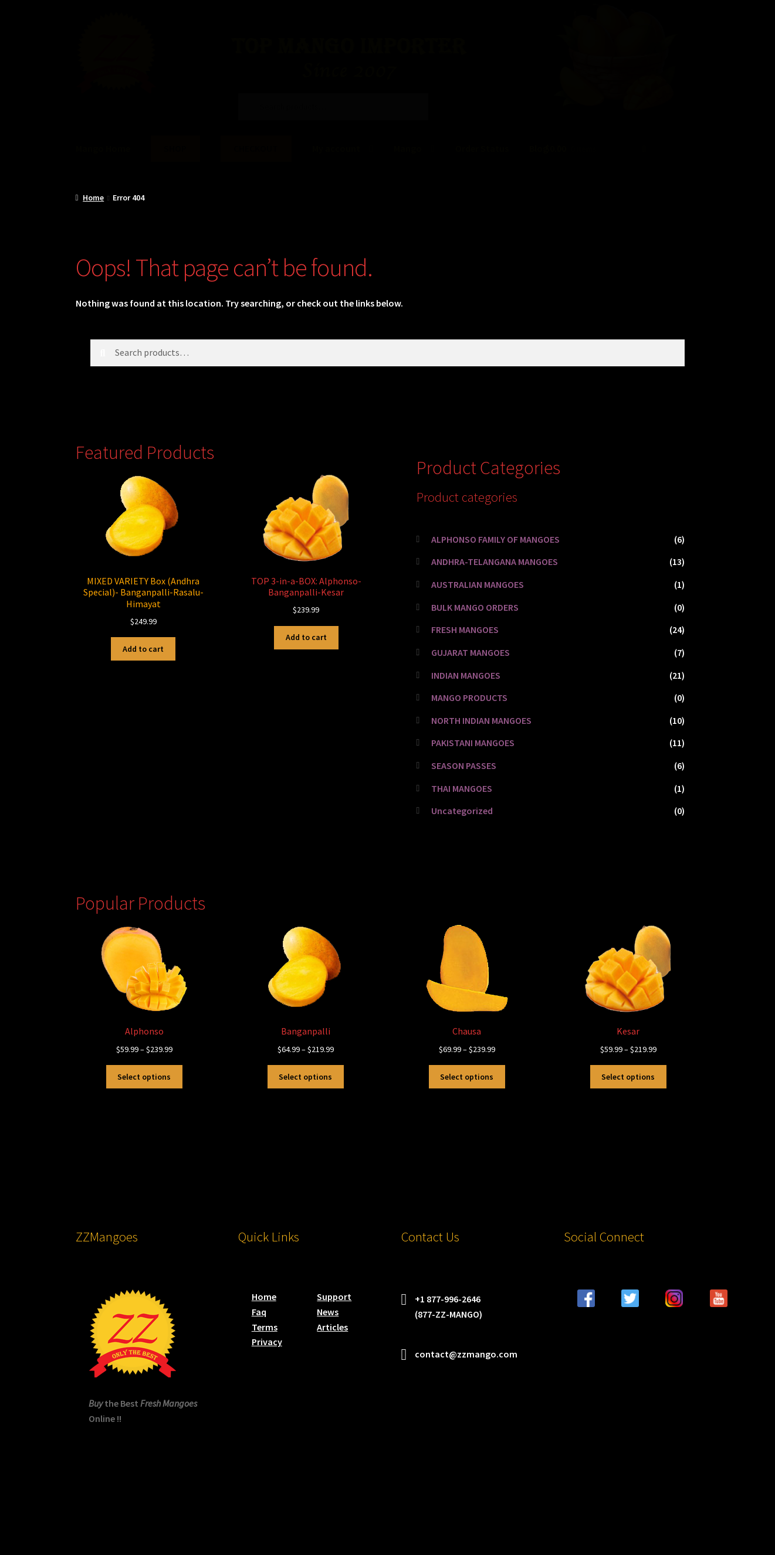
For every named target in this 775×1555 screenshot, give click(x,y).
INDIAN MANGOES (465, 675)
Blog (538, 148)
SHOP (175, 148)
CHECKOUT (255, 148)
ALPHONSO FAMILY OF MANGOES (495, 539)
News (328, 1312)
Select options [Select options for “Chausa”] (466, 1076)
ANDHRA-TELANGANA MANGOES (494, 561)
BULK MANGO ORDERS (475, 607)
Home (93, 197)
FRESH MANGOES (465, 629)
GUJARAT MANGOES (470, 652)
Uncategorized (462, 810)
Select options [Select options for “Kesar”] (628, 1076)
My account (336, 148)
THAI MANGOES (461, 788)
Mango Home (103, 148)
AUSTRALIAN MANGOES (477, 584)
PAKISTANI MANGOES (473, 742)
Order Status (482, 148)
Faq (259, 1312)
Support (334, 1296)
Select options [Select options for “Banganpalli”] (305, 1076)
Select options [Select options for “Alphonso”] (144, 1076)
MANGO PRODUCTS (469, 697)
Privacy (267, 1342)
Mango (408, 148)
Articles (332, 1327)
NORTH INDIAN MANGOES (481, 720)
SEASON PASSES (463, 765)
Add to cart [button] (143, 649)
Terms (264, 1327)
